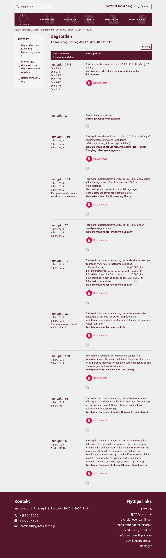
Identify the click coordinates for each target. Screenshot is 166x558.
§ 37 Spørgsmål (141, 514)
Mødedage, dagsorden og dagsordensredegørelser (30, 66)
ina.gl (17, 30)
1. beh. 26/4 (57, 140)
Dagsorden (83, 30)
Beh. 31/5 (56, 85)
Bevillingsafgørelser (139, 540)
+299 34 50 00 (29, 515)
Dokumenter (111, 19)
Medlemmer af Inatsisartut (134, 525)
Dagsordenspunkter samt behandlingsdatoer (30, 50)
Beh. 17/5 (56, 78)
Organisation (46, 19)
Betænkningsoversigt (30, 79)
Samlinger (70, 19)
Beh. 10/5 (56, 75)
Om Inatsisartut (137, 19)
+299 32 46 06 (29, 521)
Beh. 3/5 (55, 71)
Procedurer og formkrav (136, 530)
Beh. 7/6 (55, 89)
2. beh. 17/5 (57, 144)
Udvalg (90, 19)
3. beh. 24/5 (57, 147)
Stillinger (146, 546)
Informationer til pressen (135, 535)
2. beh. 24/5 (57, 363)
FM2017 (72, 30)
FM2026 (146, 509)
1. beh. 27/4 (57, 228)
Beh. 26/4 (56, 68)
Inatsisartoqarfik (119, 6)
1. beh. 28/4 (57, 264)
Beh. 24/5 (56, 82)
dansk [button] (143, 6)
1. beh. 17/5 (57, 359)
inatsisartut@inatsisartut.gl (37, 526)
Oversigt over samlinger (43, 30)
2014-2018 (61, 30)
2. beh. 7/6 (56, 405)
